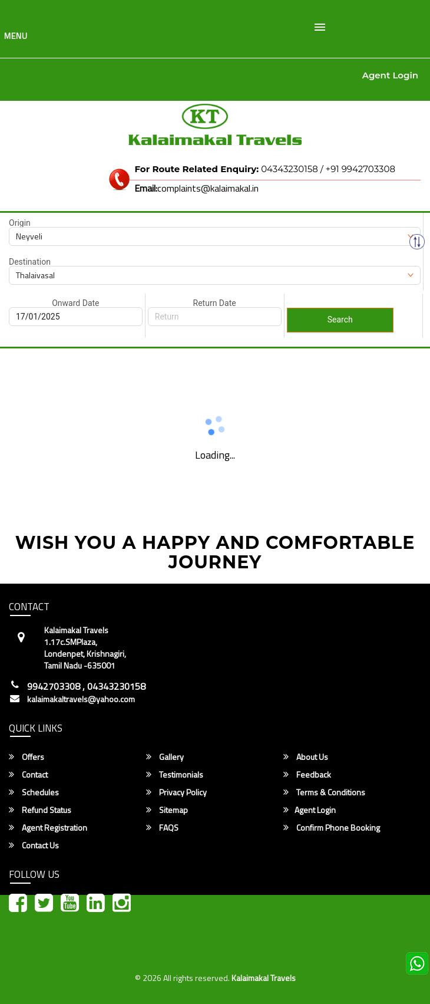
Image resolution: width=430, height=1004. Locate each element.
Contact (28, 775)
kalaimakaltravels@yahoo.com (81, 699)
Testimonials (174, 775)
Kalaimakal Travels (263, 978)
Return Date (214, 303)
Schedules (34, 792)
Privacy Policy (176, 792)
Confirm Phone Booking (331, 828)
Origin (20, 223)
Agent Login (390, 75)
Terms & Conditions (324, 792)
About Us (305, 757)
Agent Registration (48, 828)
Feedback (307, 775)
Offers (26, 757)
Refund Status (40, 810)
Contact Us (34, 845)
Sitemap (167, 810)
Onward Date (75, 303)
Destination (30, 262)
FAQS (162, 828)
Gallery (165, 757)
